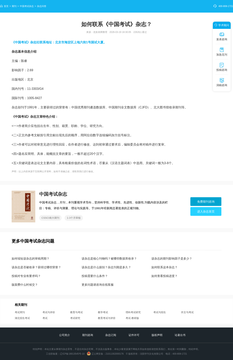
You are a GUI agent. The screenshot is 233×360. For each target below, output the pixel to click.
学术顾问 (221, 25)
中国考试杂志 (27, 6)
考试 (44, 318)
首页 (6, 6)
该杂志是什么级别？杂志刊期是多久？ (106, 267)
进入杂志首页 (206, 211)
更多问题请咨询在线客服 (98, 284)
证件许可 (134, 335)
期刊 (14, 6)
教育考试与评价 (107, 318)
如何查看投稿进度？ (164, 276)
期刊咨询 (87, 335)
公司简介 (64, 335)
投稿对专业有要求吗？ (26, 276)
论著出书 (180, 335)
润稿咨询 (221, 82)
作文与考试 (187, 312)
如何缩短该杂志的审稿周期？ (30, 258)
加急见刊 (221, 51)
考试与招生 (159, 312)
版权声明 (157, 335)
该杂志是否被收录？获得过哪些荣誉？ (36, 267)
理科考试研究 (133, 312)
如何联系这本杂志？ (164, 267)
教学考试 (103, 312)
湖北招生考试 (22, 318)
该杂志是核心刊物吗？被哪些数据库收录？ (109, 258)
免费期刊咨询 (206, 201)
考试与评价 (48, 312)
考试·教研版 (132, 318)
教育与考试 (76, 312)
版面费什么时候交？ (25, 284)
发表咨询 (221, 36)
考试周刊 (20, 312)
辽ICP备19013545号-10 (72, 353)
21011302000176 (114, 353)
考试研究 (75, 318)
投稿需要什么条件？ (95, 276)
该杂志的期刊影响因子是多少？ (171, 258)
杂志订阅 (110, 335)
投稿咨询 (221, 67)
